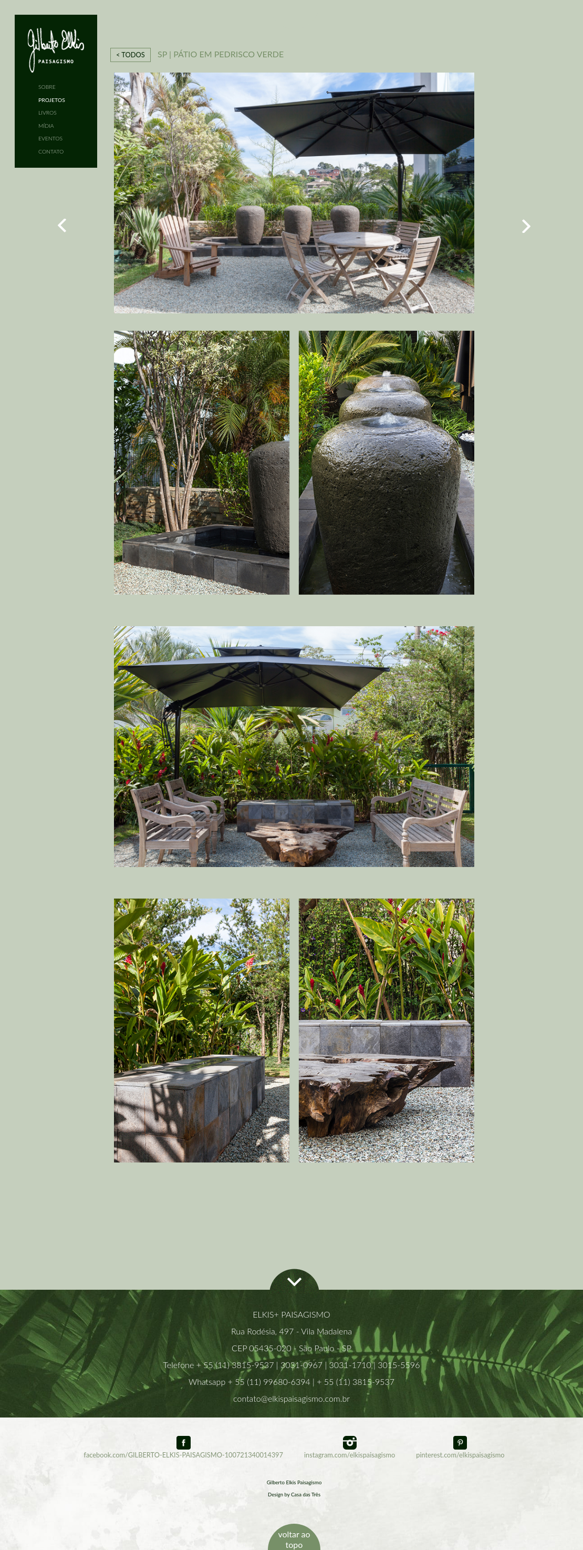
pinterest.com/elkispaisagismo (460, 1451)
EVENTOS (50, 138)
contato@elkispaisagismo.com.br (291, 1398)
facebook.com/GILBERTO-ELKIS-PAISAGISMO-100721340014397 (183, 1451)
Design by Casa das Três (294, 1494)
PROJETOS (51, 100)
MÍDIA (46, 126)
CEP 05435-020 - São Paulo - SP (291, 1348)
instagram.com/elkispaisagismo (349, 1451)
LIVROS (47, 112)
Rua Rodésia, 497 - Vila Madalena (291, 1331)
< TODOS (130, 54)
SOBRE (47, 87)
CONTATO (51, 151)
